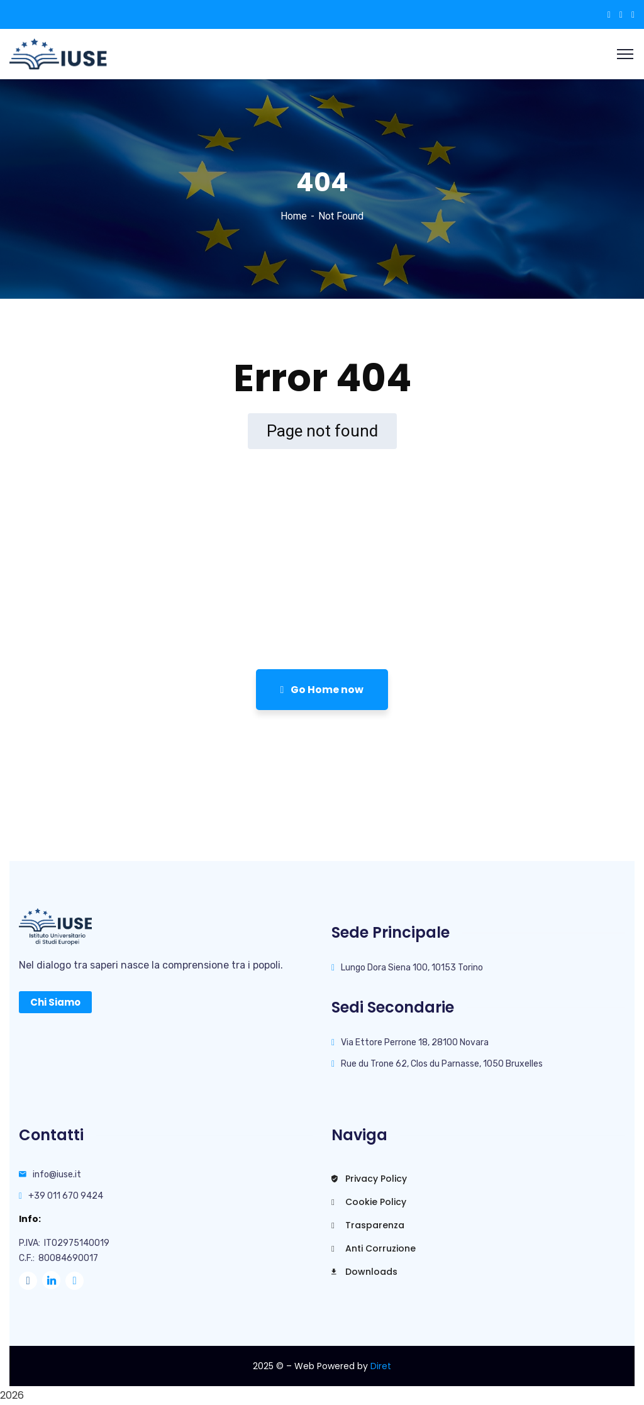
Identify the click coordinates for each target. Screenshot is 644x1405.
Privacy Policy (369, 1178)
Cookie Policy (368, 1202)
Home (293, 216)
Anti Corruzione (373, 1248)
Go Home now (322, 689)
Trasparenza (367, 1225)
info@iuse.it (57, 1174)
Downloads (364, 1271)
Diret (380, 1366)
